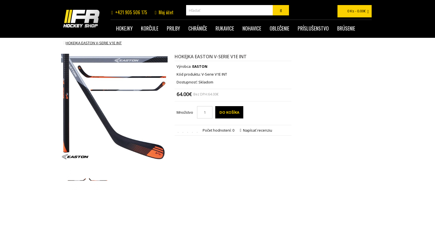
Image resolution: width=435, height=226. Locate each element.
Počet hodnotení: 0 (218, 130)
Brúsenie (346, 28)
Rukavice (225, 28)
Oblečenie (279, 28)
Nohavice (251, 28)
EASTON (199, 66)
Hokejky (124, 28)
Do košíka (229, 112)
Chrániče (197, 28)
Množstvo (185, 112)
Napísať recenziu (256, 130)
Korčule (149, 28)
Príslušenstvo (313, 28)
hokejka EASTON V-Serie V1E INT (94, 42)
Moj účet (166, 12)
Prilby (173, 28)
